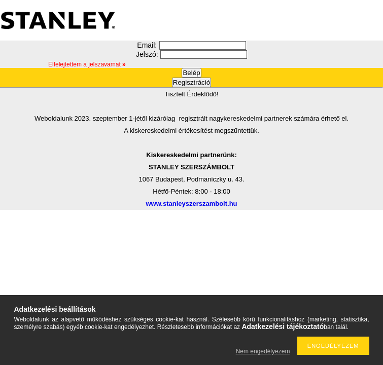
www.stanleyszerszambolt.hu (191, 203)
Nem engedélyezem (263, 351)
